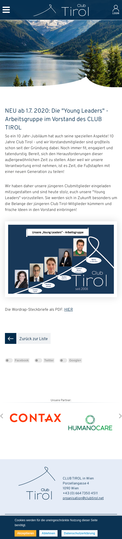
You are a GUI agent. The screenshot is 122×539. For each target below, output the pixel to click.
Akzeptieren (25, 533)
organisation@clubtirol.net (83, 498)
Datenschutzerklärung (79, 533)
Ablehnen (48, 533)
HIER (68, 309)
